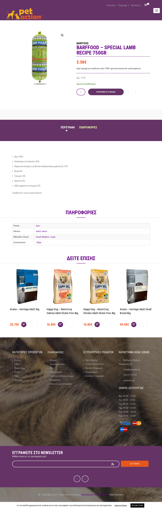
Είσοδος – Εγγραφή (117, 5)
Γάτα (16, 364)
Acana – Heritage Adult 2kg (26, 309)
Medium (45, 237)
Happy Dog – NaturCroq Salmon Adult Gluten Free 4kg (61, 313)
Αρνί (38, 226)
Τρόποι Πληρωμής (94, 368)
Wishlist (135, 5)
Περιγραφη (68, 127)
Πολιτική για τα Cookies (61, 384)
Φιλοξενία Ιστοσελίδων (95, 494)
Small (38, 237)
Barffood (85, 43)
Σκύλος (17, 360)
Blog (52, 368)
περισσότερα (120, 505)
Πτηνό (17, 372)
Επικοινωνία (56, 372)
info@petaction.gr (132, 369)
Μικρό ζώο (19, 368)
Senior (44, 231)
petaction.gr (129, 380)
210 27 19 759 (130, 375)
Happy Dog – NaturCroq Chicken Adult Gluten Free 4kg (98, 313)
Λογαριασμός (91, 372)
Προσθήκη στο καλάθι (106, 92)
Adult (38, 231)
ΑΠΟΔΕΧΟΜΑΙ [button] (137, 505)
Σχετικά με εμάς (57, 364)
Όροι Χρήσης (91, 360)
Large (52, 237)
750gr (38, 242)
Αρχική (53, 360)
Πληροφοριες (88, 127)
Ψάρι (16, 376)
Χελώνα (18, 380)
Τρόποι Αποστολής (94, 364)
